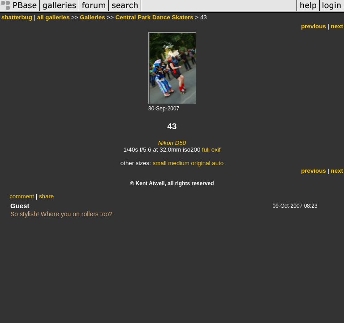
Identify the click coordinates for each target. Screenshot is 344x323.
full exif (211, 149)
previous (313, 26)
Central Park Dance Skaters (155, 17)
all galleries (53, 17)
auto (218, 163)
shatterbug (16, 17)
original (201, 163)
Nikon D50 (172, 143)
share (46, 196)
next (337, 26)
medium (178, 163)
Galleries (92, 17)
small (160, 163)
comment (21, 196)
